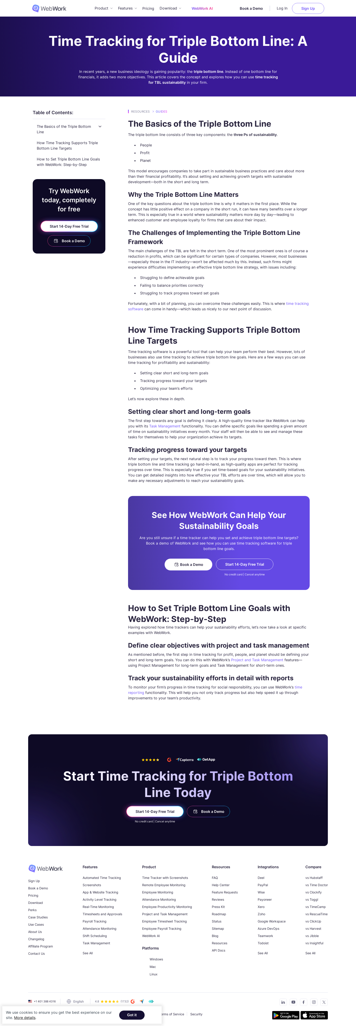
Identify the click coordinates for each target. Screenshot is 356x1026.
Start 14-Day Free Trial (69, 225)
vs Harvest (313, 928)
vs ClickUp (313, 920)
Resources (140, 111)
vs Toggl (311, 899)
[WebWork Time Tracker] (45, 867)
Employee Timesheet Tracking (164, 920)
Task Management (164, 425)
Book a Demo (255, 8)
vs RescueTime (316, 913)
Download (35, 902)
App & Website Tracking (100, 891)
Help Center (221, 884)
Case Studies (38, 916)
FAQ (215, 877)
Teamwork (265, 935)
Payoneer (265, 899)
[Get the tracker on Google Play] (285, 1015)
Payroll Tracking (94, 920)
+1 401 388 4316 (45, 1000)
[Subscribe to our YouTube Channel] (292, 1002)
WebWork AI (151, 935)
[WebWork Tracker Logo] (48, 8)
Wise (261, 891)
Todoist (263, 942)
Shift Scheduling (95, 935)
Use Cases (36, 924)
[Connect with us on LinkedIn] (282, 1002)
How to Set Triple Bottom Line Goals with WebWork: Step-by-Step (68, 161)
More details (24, 1017)
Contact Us (36, 953)
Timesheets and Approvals (102, 913)
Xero (261, 906)
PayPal (263, 884)
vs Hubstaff (314, 877)
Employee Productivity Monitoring (167, 906)
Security (196, 1013)
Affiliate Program (40, 945)
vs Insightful (314, 942)
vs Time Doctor (316, 884)
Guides (161, 111)
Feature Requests (225, 891)
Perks (32, 909)
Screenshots (92, 884)
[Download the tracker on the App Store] (314, 1015)
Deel (261, 877)
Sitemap (218, 928)
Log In (285, 8)
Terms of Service (171, 1013)
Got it (132, 1015)
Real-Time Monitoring (98, 906)
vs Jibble (312, 935)
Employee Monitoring (157, 891)
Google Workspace (272, 920)
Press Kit (218, 906)
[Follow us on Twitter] (323, 1002)
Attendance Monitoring (99, 928)
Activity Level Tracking (99, 899)
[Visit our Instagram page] (312, 1002)
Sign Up (312, 8)
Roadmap (219, 913)
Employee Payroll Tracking (161, 928)
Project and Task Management (257, 659)
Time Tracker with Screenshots (165, 877)
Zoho (261, 913)
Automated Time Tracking (102, 877)
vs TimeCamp (315, 906)
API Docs (218, 950)
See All (88, 952)
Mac (149, 966)
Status (216, 920)
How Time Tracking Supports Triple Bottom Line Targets (67, 145)
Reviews (218, 899)
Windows (152, 958)
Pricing (148, 8)
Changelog (36, 938)
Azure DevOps (268, 928)
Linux (150, 973)
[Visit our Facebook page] (302, 1002)
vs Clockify (313, 891)
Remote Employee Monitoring (163, 884)
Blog (215, 935)
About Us (35, 931)
